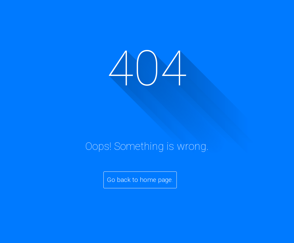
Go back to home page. (140, 180)
